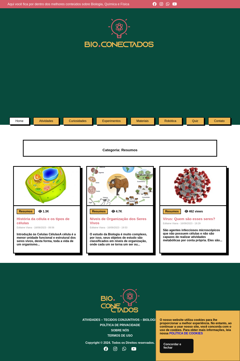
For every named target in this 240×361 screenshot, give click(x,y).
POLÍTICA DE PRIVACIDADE (120, 325)
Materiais (142, 121)
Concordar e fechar (172, 346)
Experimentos (111, 121)
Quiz (195, 121)
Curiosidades (77, 121)
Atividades (46, 121)
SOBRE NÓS (120, 330)
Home (19, 121)
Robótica (170, 121)
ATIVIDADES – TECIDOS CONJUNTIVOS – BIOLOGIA (120, 319)
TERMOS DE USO (120, 335)
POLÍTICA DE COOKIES (186, 333)
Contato (219, 121)
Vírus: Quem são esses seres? (189, 219)
